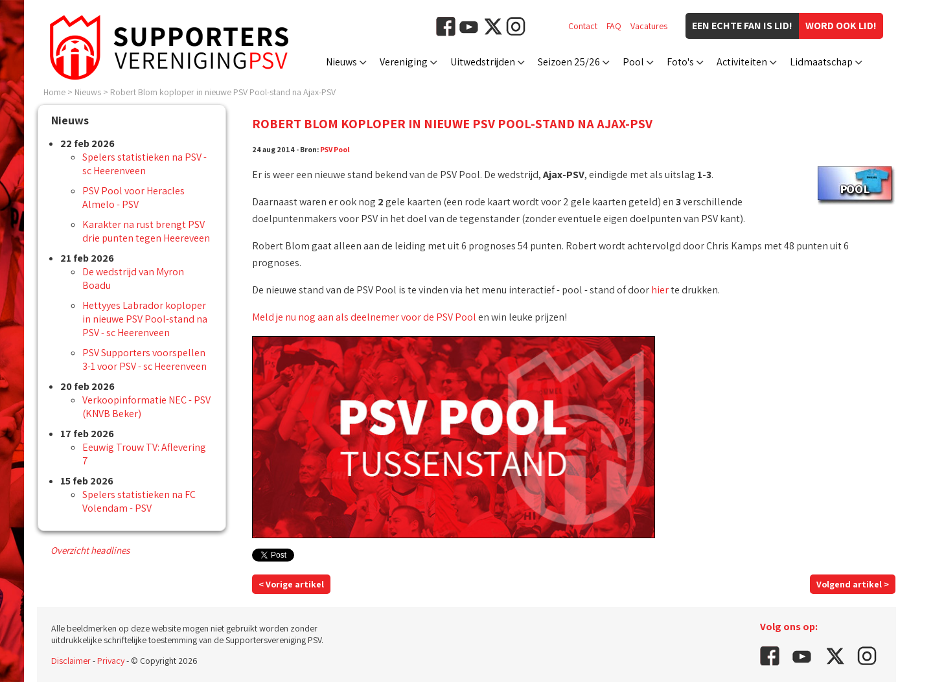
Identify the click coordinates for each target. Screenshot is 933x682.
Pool (633, 62)
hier (660, 290)
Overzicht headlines (90, 550)
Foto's (680, 62)
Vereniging (404, 62)
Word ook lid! (841, 25)
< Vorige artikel (291, 584)
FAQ (613, 26)
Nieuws (341, 62)
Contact (582, 26)
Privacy (110, 660)
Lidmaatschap (821, 62)
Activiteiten (742, 62)
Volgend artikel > (852, 584)
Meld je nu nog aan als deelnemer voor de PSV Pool (364, 317)
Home (54, 92)
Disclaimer (71, 660)
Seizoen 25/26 (569, 62)
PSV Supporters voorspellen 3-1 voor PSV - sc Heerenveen (144, 359)
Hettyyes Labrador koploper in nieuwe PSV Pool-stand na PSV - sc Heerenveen (144, 319)
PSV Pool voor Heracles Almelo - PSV (133, 197)
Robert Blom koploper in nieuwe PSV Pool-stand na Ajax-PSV (223, 92)
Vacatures (648, 26)
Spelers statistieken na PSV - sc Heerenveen (144, 163)
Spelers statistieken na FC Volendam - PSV (139, 501)
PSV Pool (335, 149)
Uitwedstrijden (482, 62)
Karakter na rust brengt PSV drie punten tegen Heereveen (146, 231)
